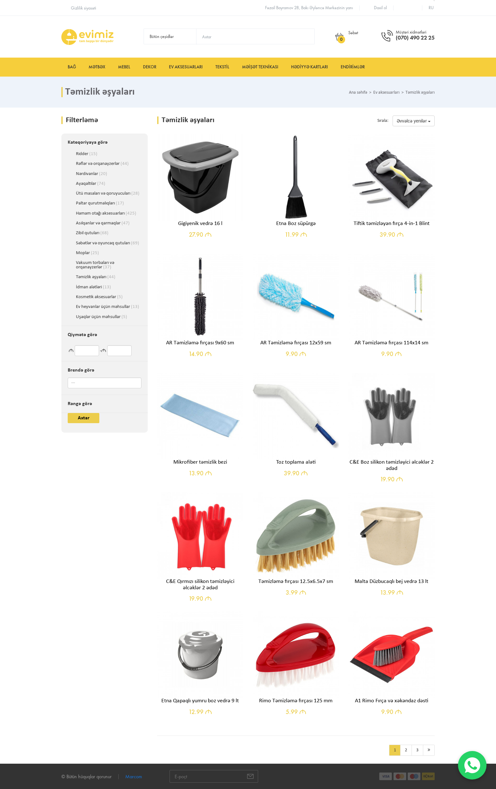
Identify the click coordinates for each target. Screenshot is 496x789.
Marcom (133, 776)
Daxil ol (380, 7)
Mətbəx (97, 67)
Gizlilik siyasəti (83, 8)
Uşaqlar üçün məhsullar (101, 317)
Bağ (72, 67)
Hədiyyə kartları (309, 67)
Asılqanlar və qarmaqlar (103, 223)
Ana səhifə (358, 93)
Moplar (87, 253)
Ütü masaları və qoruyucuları (108, 193)
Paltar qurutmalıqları (100, 203)
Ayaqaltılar (90, 184)
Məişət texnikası (260, 67)
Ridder (86, 154)
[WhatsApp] (472, 765)
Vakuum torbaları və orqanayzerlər (95, 263)
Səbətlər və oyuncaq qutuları (107, 243)
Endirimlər (353, 67)
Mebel (124, 67)
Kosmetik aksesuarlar (99, 297)
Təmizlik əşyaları (95, 277)
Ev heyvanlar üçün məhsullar (107, 307)
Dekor (149, 67)
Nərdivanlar (91, 174)
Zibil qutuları (92, 233)
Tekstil (222, 67)
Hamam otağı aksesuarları (106, 213)
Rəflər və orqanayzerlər (102, 164)
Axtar (84, 418)
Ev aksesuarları (186, 67)
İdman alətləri (93, 287)
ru (431, 7)
